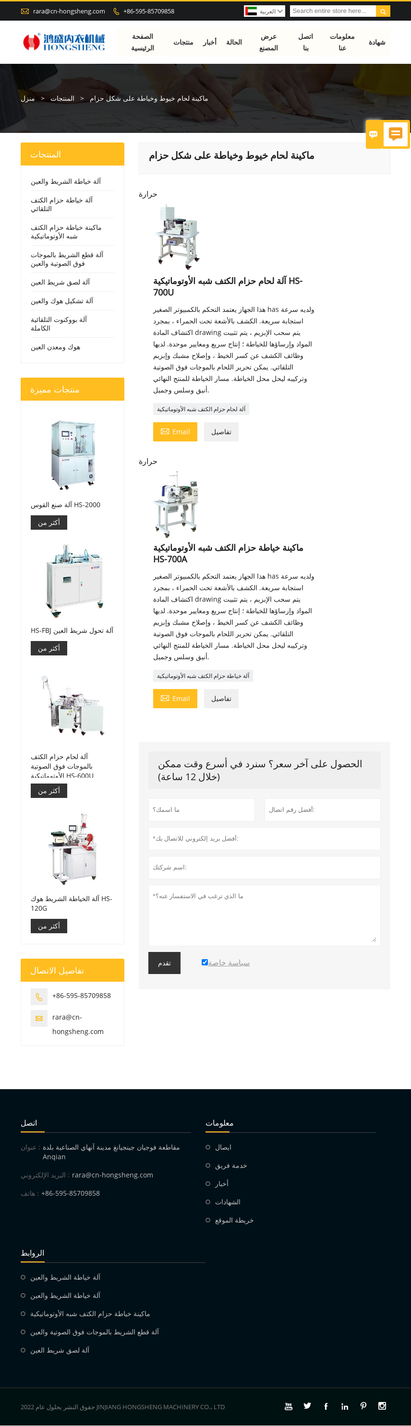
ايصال (223, 1147)
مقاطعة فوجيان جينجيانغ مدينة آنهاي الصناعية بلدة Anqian (111, 1152)
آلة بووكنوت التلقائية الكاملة (59, 324)
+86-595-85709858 (148, 11)
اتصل (29, 1123)
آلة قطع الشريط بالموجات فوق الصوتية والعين (67, 259)
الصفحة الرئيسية (142, 42)
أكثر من (49, 522)
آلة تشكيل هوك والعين (62, 301)
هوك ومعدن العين (55, 347)
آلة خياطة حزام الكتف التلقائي (62, 205)
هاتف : (30, 1193)
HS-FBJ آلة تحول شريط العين (72, 630)
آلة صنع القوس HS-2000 (65, 504)
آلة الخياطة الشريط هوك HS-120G (71, 903)
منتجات (184, 42)
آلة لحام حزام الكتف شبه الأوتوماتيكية (201, 409)
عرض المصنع (268, 42)
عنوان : (30, 1147)
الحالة (234, 42)
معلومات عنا (342, 42)
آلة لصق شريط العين (60, 282)
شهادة (377, 42)
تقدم (164, 963)
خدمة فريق (231, 1165)
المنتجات (62, 98)
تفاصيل (221, 431)
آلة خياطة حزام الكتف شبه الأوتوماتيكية (203, 676)
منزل (28, 98)
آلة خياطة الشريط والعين (66, 181)
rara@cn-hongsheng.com (69, 11)
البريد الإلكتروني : (45, 1175)
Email (175, 431)
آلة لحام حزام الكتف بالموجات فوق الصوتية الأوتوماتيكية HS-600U (62, 766)
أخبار (210, 42)
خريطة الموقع (234, 1220)
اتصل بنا (306, 42)
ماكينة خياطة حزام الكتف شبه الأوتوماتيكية (66, 232)
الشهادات (228, 1202)
